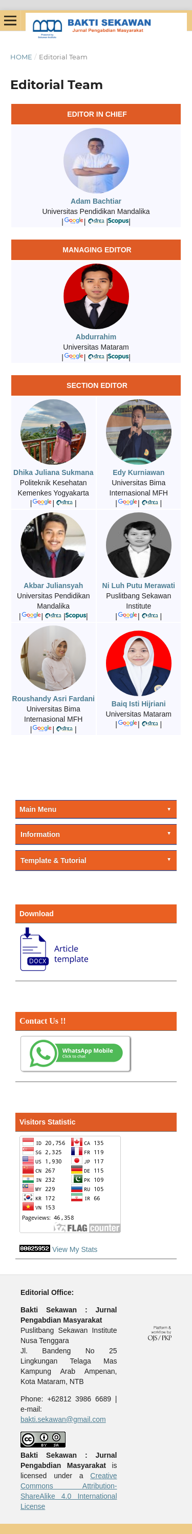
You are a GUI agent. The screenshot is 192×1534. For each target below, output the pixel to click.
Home (21, 57)
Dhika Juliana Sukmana (53, 472)
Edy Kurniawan (138, 472)
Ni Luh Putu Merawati (138, 585)
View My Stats (74, 1249)
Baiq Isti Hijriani (139, 704)
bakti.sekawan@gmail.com (63, 1419)
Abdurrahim (96, 337)
